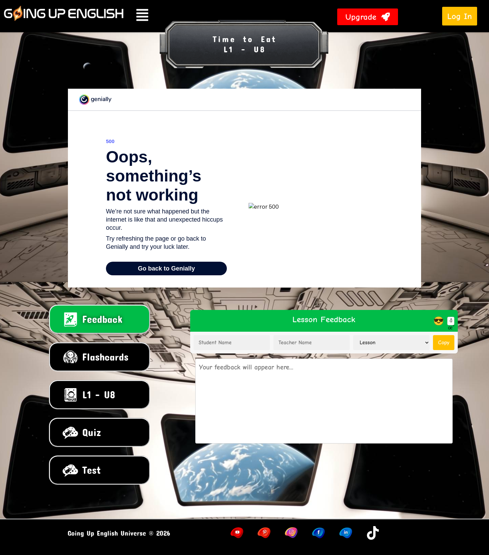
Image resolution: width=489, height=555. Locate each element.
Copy (443, 343)
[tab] (99, 319)
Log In (459, 16)
